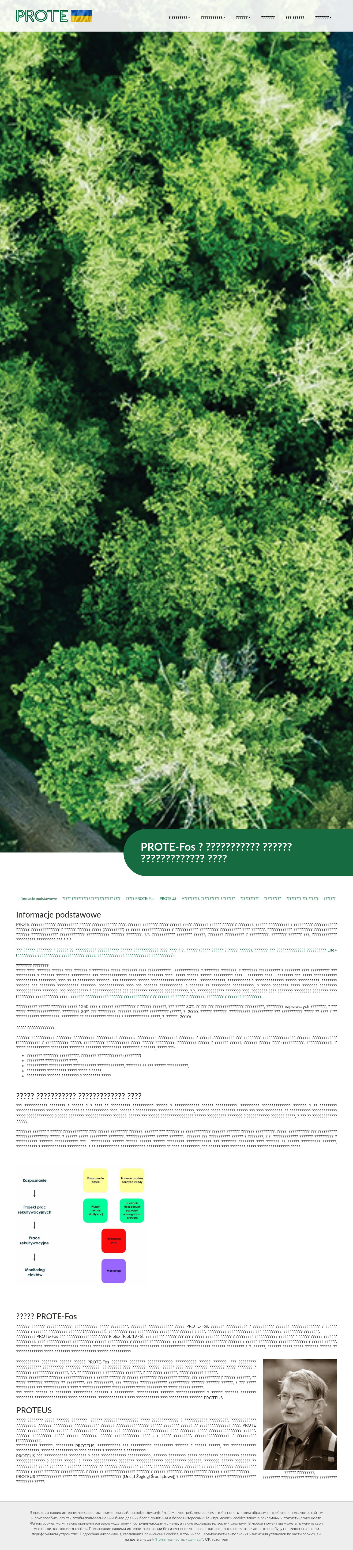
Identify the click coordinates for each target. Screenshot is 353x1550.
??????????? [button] (213, 17)
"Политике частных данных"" (179, 1539)
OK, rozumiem (216, 1539)
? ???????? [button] (179, 17)
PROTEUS (168, 898)
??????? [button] (323, 17)
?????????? (272, 898)
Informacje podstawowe (37, 898)
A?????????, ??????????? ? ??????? (208, 898)
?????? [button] (243, 17)
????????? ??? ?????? (302, 898)
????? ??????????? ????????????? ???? (91, 898)
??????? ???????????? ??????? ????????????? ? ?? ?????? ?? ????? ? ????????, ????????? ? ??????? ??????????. (166, 996)
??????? (268, 17)
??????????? (249, 898)
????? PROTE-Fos (140, 898)
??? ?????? (295, 17)
